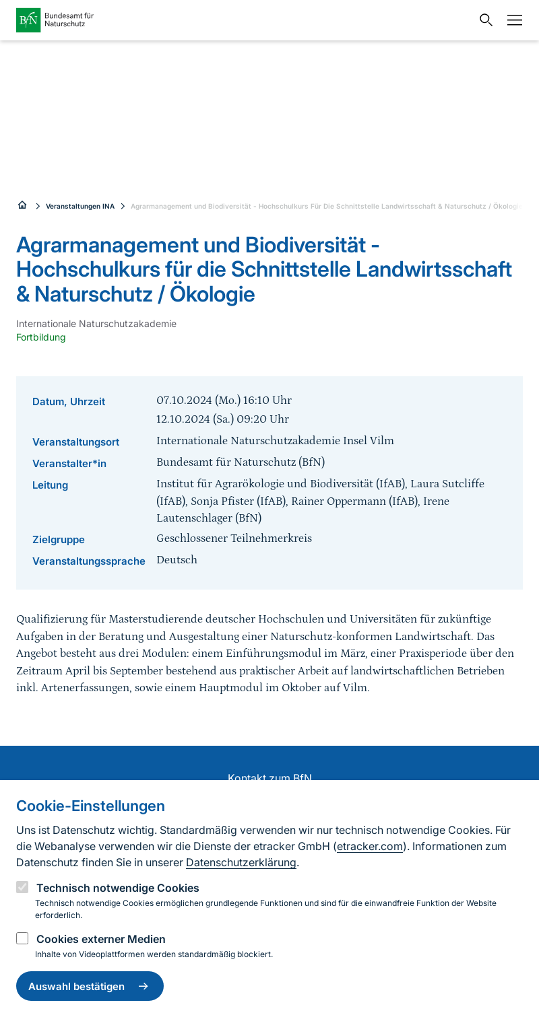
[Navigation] (511, 20)
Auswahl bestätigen (90, 986)
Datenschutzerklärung (241, 862)
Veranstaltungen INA (80, 206)
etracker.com (370, 846)
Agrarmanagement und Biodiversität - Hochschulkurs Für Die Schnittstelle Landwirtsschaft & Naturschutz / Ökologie (327, 206)
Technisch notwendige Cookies (117, 888)
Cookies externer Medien (101, 939)
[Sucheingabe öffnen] (483, 20)
